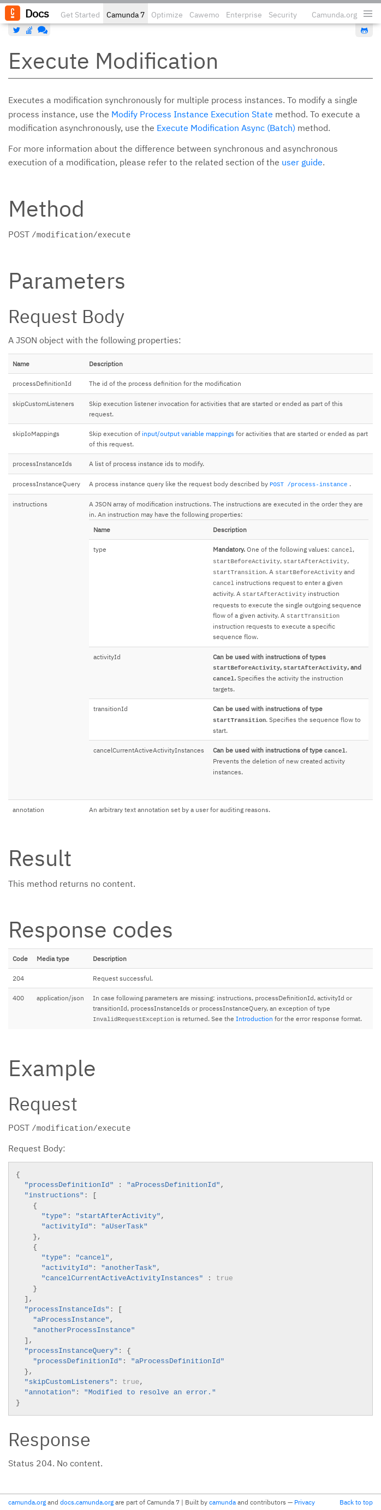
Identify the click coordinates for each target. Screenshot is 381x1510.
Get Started (80, 15)
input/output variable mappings (188, 433)
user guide (302, 162)
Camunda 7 (125, 15)
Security (283, 15)
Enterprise (244, 15)
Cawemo (204, 15)
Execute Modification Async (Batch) (226, 127)
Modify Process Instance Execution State (192, 114)
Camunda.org (334, 15)
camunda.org (27, 1502)
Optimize (167, 15)
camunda (222, 1502)
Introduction (254, 1018)
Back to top (356, 1502)
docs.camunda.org (87, 1502)
